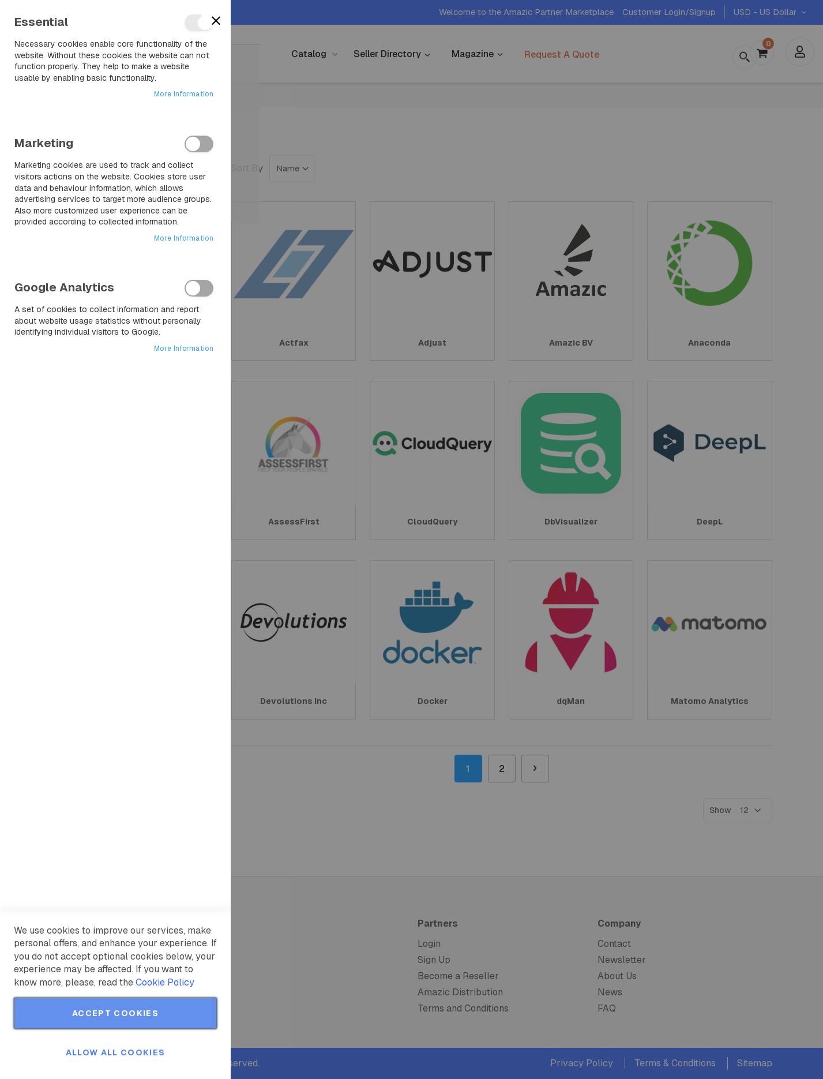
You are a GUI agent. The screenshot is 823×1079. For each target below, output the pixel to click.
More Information (183, 94)
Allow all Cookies (116, 1052)
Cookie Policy (165, 982)
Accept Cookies (115, 1013)
